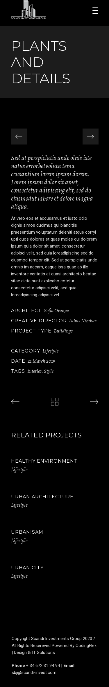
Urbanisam (27, 532)
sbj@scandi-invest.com (34, 672)
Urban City (27, 567)
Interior (34, 371)
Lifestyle (50, 350)
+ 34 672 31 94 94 (43, 665)
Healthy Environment (44, 461)
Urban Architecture (42, 496)
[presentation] (19, 137)
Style (48, 371)
